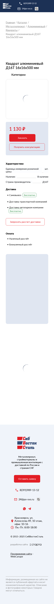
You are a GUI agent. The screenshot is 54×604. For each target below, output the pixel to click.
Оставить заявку (27, 478)
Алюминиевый (36, 26)
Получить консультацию (27, 147)
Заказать (22, 137)
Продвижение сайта (21, 553)
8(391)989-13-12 (30, 3)
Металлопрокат (15, 26)
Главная (10, 22)
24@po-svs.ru (30, 8)
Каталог (22, 22)
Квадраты (12, 30)
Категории (18, 74)
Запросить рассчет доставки (25, 221)
